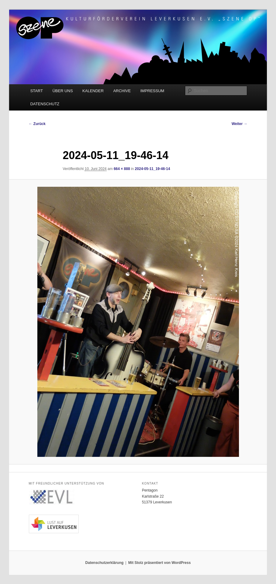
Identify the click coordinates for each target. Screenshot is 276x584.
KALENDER (93, 91)
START (36, 91)
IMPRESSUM (152, 91)
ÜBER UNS (63, 91)
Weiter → (239, 124)
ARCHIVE (122, 91)
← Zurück (37, 124)
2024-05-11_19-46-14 (152, 169)
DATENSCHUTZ (45, 104)
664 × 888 (122, 169)
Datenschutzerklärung (104, 563)
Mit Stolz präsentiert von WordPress (159, 563)
